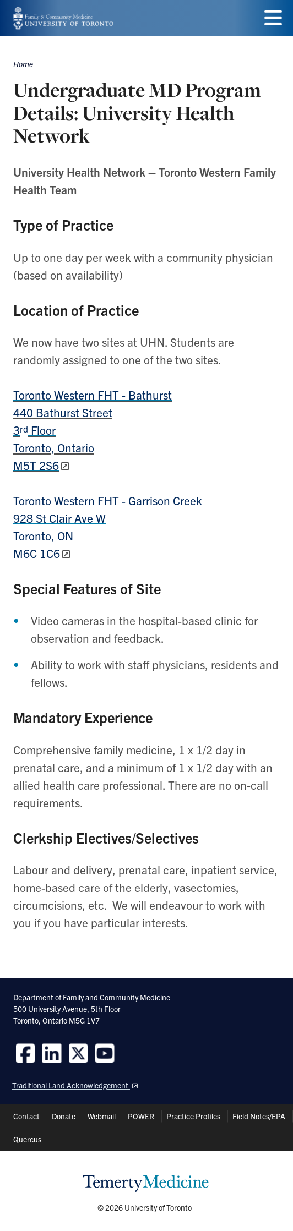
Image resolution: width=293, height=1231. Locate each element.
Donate (63, 1116)
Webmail (102, 1116)
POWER (141, 1116)
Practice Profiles (193, 1116)
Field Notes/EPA (258, 1116)
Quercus (27, 1139)
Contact (26, 1116)
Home (23, 64)
